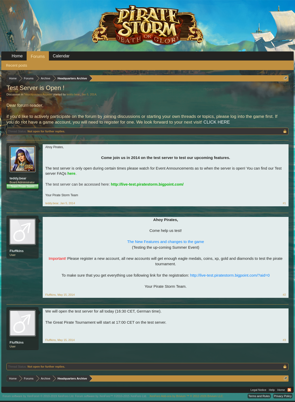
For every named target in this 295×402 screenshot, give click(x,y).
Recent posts (16, 65)
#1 (284, 203)
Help (272, 389)
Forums (38, 56)
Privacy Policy (283, 396)
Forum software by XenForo (38, 396)
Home (17, 56)
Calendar (61, 56)
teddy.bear (73, 94)
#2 (284, 294)
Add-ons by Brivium (186, 396)
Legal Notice (258, 389)
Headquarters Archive (38, 94)
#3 (284, 340)
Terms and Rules (259, 396)
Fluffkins (17, 251)
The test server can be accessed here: (114, 184)
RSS (289, 390)
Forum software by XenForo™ (111, 396)
